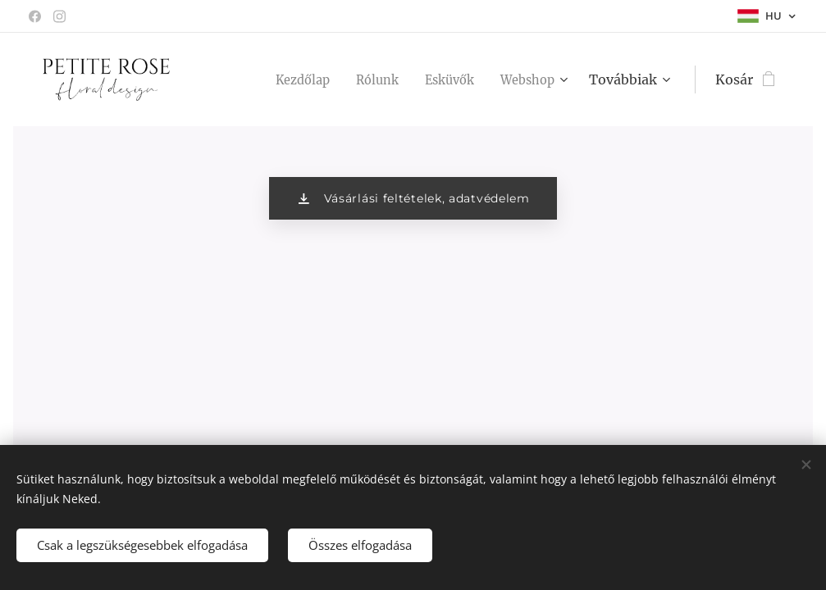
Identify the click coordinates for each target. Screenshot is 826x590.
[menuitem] (287, 79)
